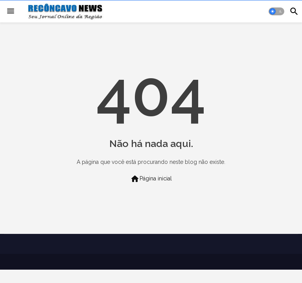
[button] (276, 11)
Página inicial (151, 179)
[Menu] (10, 11)
